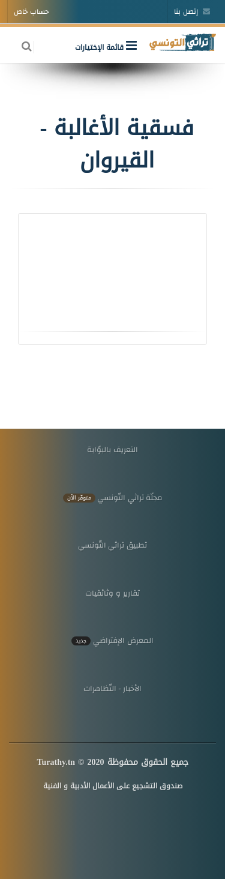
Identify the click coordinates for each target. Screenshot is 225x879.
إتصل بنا (192, 11)
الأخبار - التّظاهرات (112, 688)
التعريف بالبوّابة (112, 449)
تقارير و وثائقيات (112, 592)
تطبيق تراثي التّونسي (112, 544)
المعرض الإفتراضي (112, 640)
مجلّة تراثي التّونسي (113, 497)
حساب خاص (31, 11)
